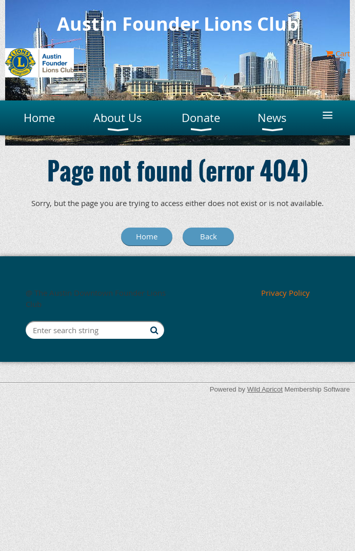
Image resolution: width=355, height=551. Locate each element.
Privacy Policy (285, 293)
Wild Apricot (265, 389)
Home (146, 236)
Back (208, 236)
